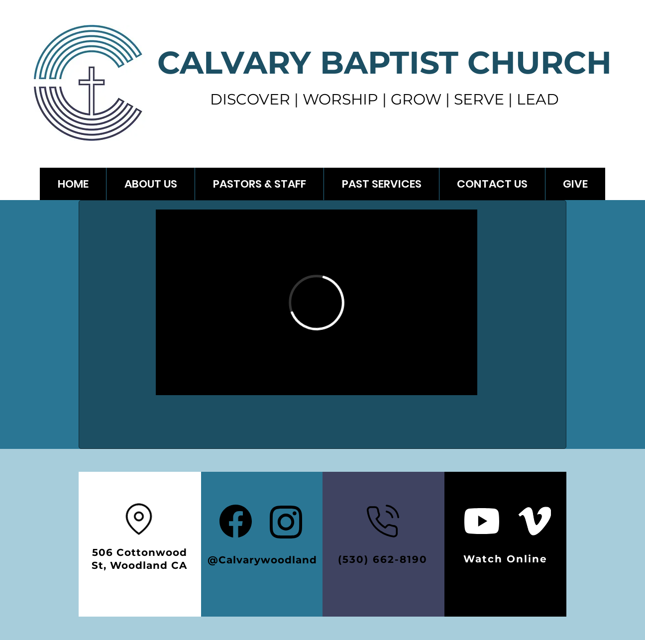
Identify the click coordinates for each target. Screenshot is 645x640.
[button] (381, 184)
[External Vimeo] (316, 302)
